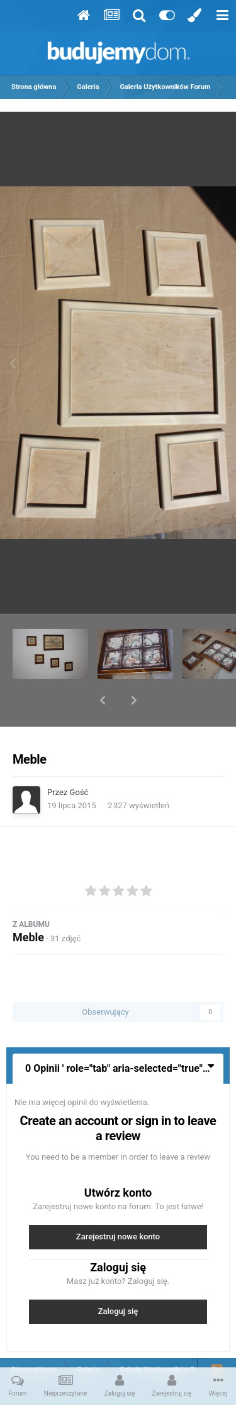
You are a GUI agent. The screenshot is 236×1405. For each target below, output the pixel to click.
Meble (28, 904)
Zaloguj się (118, 1278)
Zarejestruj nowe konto (118, 1204)
